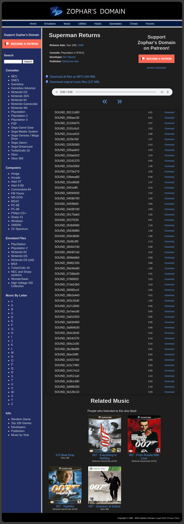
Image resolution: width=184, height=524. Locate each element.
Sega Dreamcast (22, 146)
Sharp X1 (17, 217)
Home (33, 23)
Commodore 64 (21, 189)
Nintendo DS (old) (22, 259)
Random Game (21, 419)
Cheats (134, 23)
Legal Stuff (160, 518)
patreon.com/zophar (156, 68)
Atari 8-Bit (17, 185)
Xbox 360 (17, 158)
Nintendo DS (19, 92)
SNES (15, 80)
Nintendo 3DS (20, 96)
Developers (18, 427)
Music (67, 23)
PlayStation (18, 244)
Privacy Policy (173, 518)
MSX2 (15, 201)
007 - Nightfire (65, 506)
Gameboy (17, 84)
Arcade (15, 177)
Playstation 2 (19, 115)
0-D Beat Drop (65, 455)
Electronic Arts (71, 61)
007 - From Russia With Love (144, 457)
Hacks (97, 23)
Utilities (82, 23)
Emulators (50, 23)
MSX (14, 263)
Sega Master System (24, 131)
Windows (17, 221)
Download (169, 112)
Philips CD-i (18, 213)
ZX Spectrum (19, 228)
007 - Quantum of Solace (105, 506)
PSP (14, 123)
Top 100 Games (21, 423)
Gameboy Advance (23, 88)
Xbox (14, 154)
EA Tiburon (69, 57)
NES (14, 76)
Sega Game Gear (22, 127)
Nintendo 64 (19, 100)
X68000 (16, 224)
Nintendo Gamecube (24, 103)
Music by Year (20, 434)
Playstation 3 (19, 119)
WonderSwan (19, 278)
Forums (150, 23)
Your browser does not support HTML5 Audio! (112, 91)
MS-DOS (17, 197)
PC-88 (15, 205)
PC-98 (15, 209)
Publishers (18, 431)
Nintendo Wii (19, 107)
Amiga (15, 173)
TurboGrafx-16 (20, 150)
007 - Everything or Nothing (104, 457)
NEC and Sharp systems (21, 273)
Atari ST (16, 181)
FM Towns (17, 193)
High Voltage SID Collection (22, 284)
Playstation (18, 111)
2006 (81, 45)
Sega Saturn (19, 142)
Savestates (115, 23)
